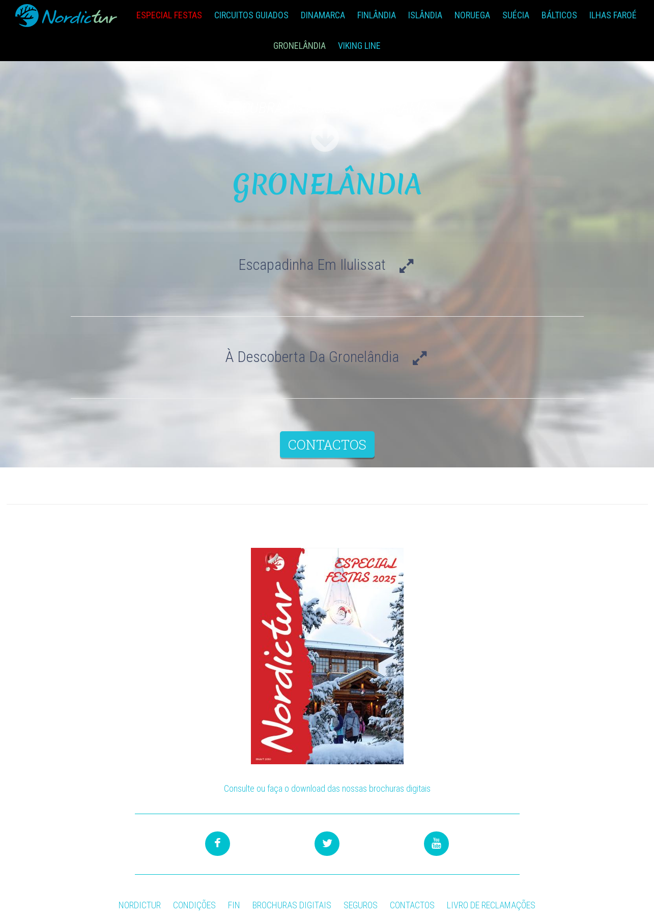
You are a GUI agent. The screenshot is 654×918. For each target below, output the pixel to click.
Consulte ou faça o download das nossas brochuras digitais (327, 788)
